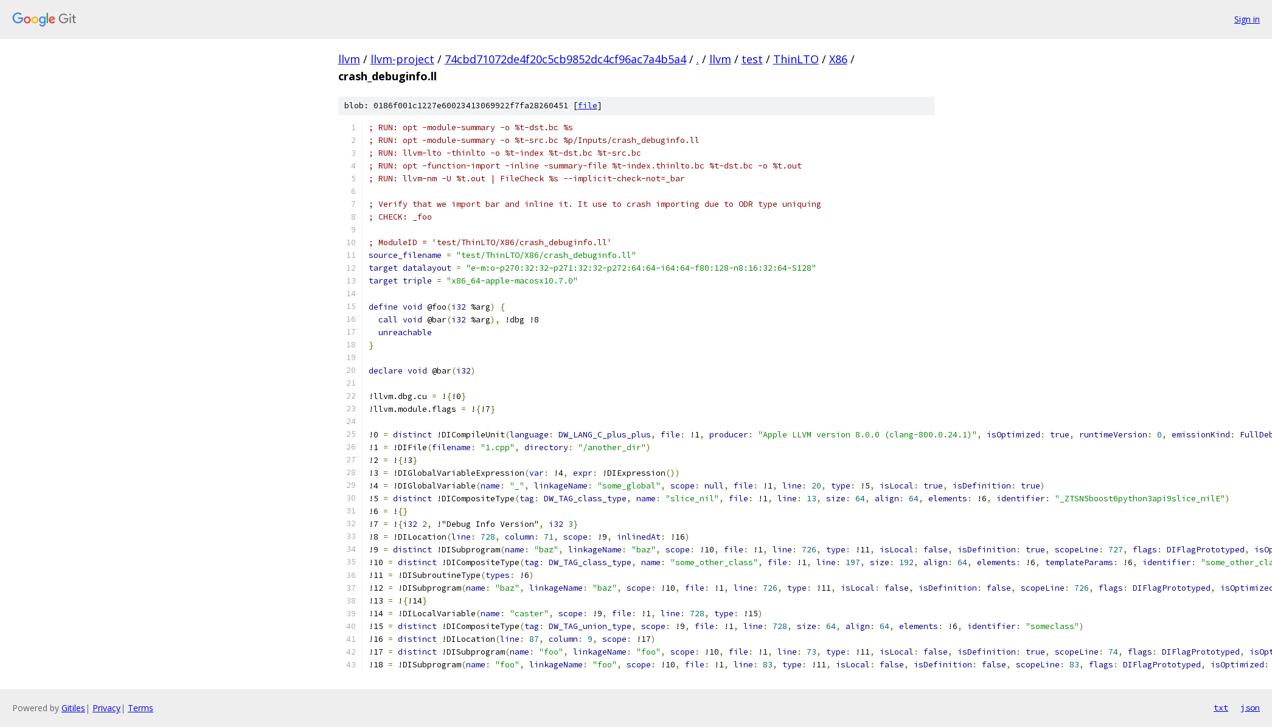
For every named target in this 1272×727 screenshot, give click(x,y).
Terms (140, 708)
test (752, 59)
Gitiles (73, 708)
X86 (838, 59)
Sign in (1247, 19)
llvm (349, 59)
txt (1221, 707)
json (1250, 707)
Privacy (106, 708)
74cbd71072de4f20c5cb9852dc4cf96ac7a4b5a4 (565, 59)
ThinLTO (796, 59)
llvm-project (402, 59)
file (587, 105)
